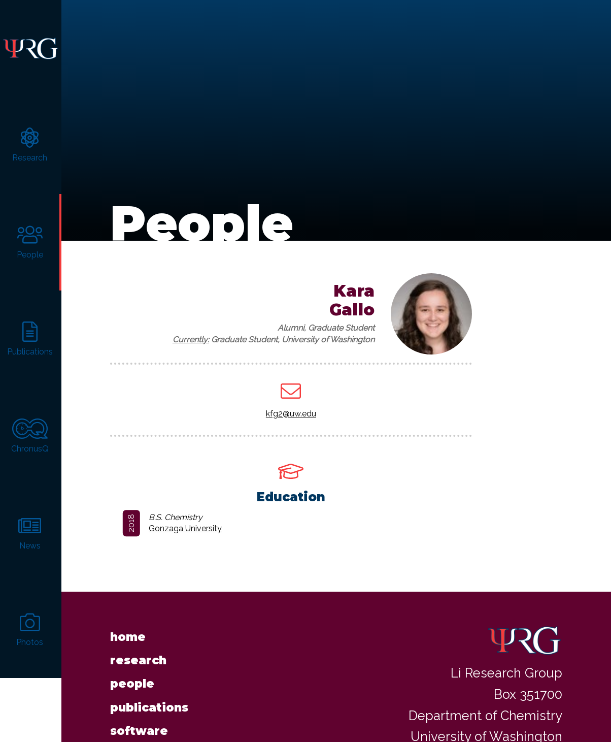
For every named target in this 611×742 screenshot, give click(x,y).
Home (128, 625)
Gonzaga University (185, 517)
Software (139, 720)
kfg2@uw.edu (291, 402)
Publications (149, 696)
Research (138, 649)
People (132, 672)
